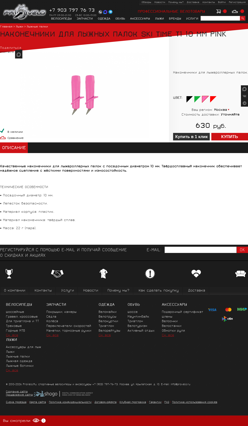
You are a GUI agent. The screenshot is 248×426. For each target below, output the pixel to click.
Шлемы (167, 317)
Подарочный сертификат (182, 312)
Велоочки (170, 321)
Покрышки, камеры (61, 312)
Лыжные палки (37, 27)
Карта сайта (37, 402)
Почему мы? (176, 2)
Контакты (208, 2)
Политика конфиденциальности (70, 402)
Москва (220, 110)
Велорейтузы (109, 331)
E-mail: (154, 250)
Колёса (52, 321)
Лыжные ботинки (20, 366)
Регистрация (237, 2)
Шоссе (133, 312)
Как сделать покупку (159, 291)
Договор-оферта (105, 402)
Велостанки (171, 326)
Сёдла (51, 317)
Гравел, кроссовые (22, 317)
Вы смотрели (24, 420)
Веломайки (108, 312)
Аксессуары (140, 19)
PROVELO (25, 12)
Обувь (120, 19)
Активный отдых (141, 331)
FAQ (166, 402)
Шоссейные (15, 312)
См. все (12, 335)
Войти (222, 2)
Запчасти (85, 19)
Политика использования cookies (194, 402)
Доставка (193, 2)
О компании (14, 291)
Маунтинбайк (138, 317)
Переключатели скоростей (68, 326)
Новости (159, 2)
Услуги (192, 19)
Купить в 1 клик (191, 137)
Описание (14, 148)
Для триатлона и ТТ (22, 321)
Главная (6, 27)
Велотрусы (107, 317)
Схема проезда (16, 402)
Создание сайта (17, 392)
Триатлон (106, 326)
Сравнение (15, 138)
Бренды (175, 19)
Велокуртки (108, 321)
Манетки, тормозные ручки (68, 331)
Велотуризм (137, 326)
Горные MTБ (15, 331)
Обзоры (146, 2)
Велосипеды (61, 19)
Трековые (14, 326)
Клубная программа (132, 402)
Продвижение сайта (19, 395)
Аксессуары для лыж (23, 347)
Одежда (104, 19)
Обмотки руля (173, 331)
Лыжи (159, 19)
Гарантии (155, 402)
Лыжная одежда (19, 361)
